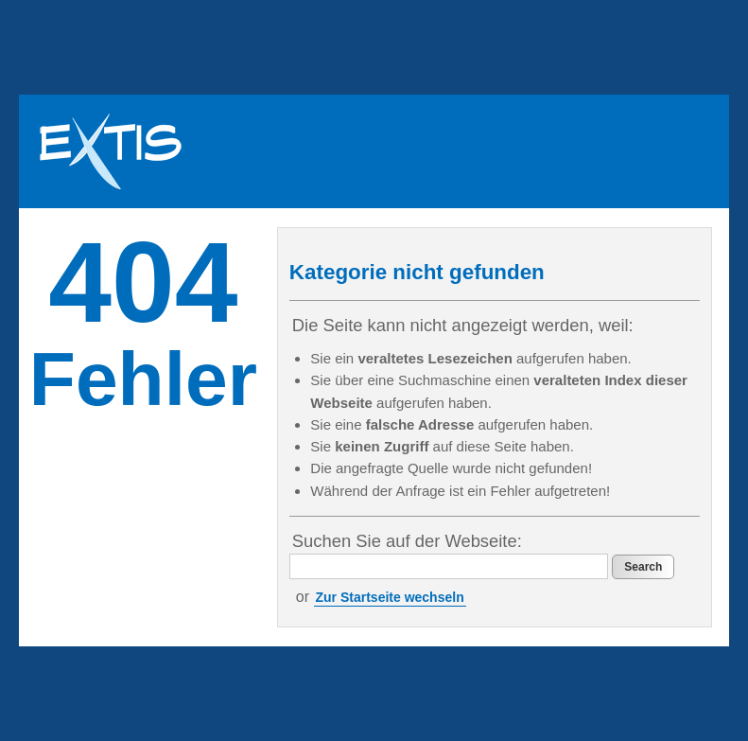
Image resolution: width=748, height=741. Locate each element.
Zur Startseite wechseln (390, 597)
